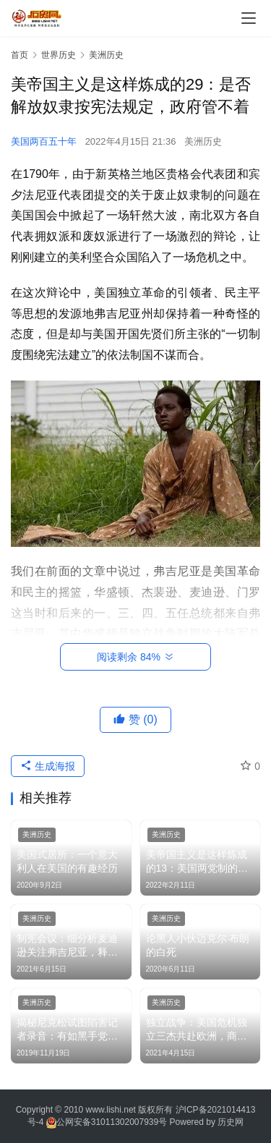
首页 (19, 55)
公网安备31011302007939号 (111, 1122)
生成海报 (47, 766)
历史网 (231, 1122)
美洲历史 (203, 141)
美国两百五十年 (44, 141)
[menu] (248, 18)
